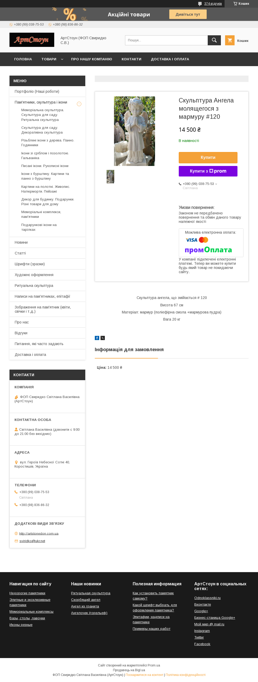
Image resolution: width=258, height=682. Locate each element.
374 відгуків (213, 4)
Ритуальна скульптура (34, 285)
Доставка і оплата (170, 59)
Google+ (201, 611)
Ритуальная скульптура (90, 593)
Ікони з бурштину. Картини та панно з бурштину (45, 176)
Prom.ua (154, 665)
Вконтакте (202, 604)
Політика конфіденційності (186, 675)
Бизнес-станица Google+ (214, 618)
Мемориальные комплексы (31, 612)
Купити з (208, 171)
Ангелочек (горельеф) (89, 613)
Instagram (202, 631)
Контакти (131, 59)
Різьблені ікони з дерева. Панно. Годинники (47, 142)
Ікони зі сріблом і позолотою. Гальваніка (45, 155)
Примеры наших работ (151, 629)
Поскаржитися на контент (144, 675)
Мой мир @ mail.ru (209, 624)
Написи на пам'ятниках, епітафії (42, 296)
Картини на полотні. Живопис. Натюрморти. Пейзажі (45, 189)
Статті (20, 253)
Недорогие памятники (27, 593)
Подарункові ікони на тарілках (39, 227)
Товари (48, 59)
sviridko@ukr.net (32, 541)
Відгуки (21, 333)
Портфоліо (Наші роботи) (37, 91)
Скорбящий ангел (85, 600)
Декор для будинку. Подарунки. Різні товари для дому (47, 201)
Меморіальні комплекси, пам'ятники (41, 214)
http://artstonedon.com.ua (38, 533)
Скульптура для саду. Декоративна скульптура (42, 130)
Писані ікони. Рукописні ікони (44, 166)
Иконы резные (20, 625)
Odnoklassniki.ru (207, 598)
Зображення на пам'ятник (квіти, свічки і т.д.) (43, 309)
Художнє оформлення (34, 275)
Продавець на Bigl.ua (129, 670)
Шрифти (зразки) (30, 264)
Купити (208, 157)
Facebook (202, 644)
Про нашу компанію (91, 59)
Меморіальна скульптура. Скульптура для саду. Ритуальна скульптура (42, 114)
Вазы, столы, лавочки (27, 618)
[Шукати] (214, 40)
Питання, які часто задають (39, 344)
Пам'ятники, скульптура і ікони (41, 102)
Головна (23, 59)
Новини (21, 242)
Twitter (199, 637)
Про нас (22, 322)
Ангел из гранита (85, 606)
